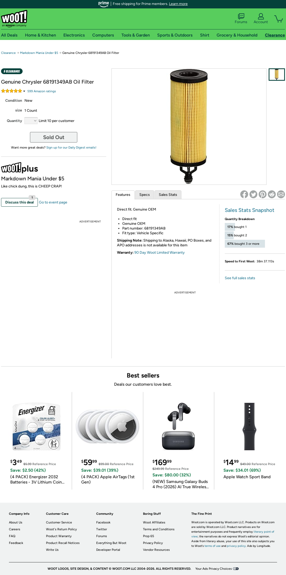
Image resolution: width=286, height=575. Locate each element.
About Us (15, 522)
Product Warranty (59, 536)
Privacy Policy (153, 543)
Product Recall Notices (63, 543)
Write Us (52, 550)
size (18, 110)
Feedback (16, 543)
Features (123, 194)
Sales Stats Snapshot (249, 210)
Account (261, 18)
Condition (13, 100)
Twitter (101, 529)
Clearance (8, 53)
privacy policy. (236, 546)
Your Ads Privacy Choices (213, 569)
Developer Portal (108, 550)
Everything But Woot (111, 543)
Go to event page (53, 202)
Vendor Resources (156, 550)
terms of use (213, 546)
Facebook (103, 522)
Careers (14, 529)
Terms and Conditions (159, 529)
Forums (241, 18)
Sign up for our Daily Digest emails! (71, 147)
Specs (144, 194)
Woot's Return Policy (61, 529)
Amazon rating (41, 91)
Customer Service (59, 522)
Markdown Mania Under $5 (39, 53)
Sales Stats (168, 194)
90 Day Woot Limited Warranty (159, 252)
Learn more (178, 4)
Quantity (14, 121)
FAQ (12, 536)
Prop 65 (148, 536)
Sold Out (53, 137)
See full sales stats (240, 278)
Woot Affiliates (154, 522)
